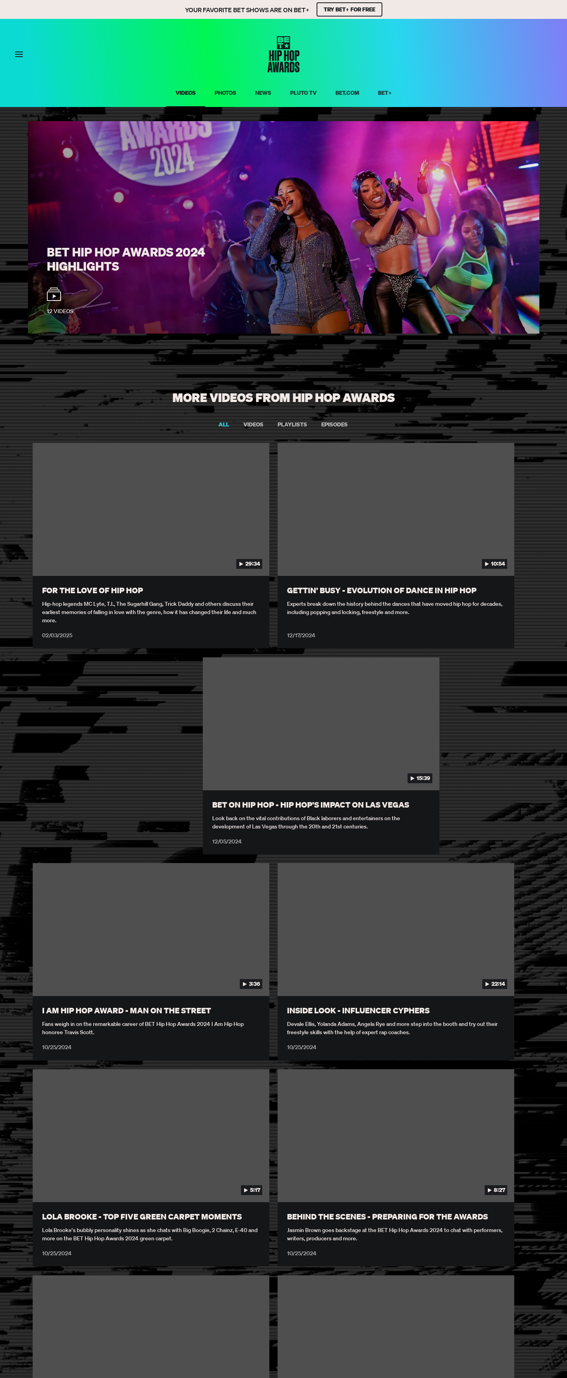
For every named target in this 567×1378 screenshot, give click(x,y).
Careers (515, 1284)
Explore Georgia (359, 1295)
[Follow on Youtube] (312, 1315)
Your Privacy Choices (174, 1284)
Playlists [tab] (292, 424)
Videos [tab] (253, 424)
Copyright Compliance (458, 1284)
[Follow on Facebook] (255, 1315)
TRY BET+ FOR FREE (349, 9)
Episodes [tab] (334, 424)
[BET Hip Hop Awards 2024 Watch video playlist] (283, 227)
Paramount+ (245, 1295)
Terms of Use (113, 1284)
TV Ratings (199, 1295)
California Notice (243, 1284)
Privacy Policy (62, 1284)
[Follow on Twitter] (273, 1315)
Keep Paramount (299, 1295)
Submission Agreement (380, 1284)
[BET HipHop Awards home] (283, 70)
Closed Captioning (308, 1284)
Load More (283, 1241)
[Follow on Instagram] (293, 1315)
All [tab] (224, 424)
